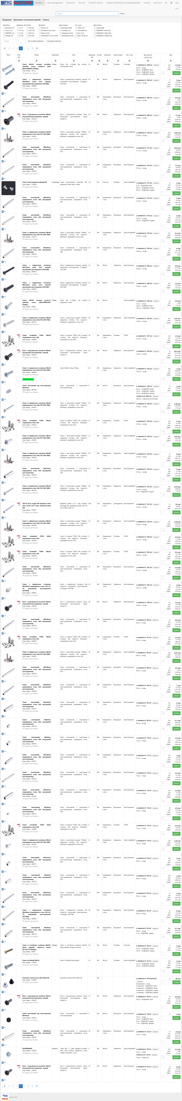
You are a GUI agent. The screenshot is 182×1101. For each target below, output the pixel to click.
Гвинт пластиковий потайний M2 (34, 182)
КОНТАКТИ (158, 3)
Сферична (66, 33)
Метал (44, 33)
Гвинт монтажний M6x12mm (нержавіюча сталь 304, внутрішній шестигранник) (36, 860)
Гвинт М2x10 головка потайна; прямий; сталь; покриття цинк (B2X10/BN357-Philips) (36, 66)
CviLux (8, 30)
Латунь (43, 28)
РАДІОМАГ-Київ (102, 30)
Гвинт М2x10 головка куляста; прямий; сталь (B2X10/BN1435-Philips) (36, 302)
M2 (30, 36)
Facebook (147, 3)
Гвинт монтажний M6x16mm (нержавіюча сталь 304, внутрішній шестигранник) (36, 569)
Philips (54, 64)
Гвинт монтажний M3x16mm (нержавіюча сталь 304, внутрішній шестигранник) (36, 757)
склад (99, 28)
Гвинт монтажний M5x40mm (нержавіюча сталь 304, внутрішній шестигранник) (36, 167)
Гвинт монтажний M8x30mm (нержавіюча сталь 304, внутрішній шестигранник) (36, 149)
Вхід (177, 3)
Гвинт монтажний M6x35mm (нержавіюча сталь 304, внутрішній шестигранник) (36, 687)
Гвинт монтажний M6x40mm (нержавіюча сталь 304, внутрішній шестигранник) (36, 250)
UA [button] (177, 9)
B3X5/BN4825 (27, 1048)
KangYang (55, 182)
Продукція (6, 20)
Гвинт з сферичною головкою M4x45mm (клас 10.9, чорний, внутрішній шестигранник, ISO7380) (36, 82)
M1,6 (31, 30)
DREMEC (9, 33)
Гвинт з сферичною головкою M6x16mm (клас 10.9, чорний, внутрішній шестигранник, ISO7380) (36, 285)
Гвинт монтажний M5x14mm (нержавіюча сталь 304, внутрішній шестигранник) (36, 471)
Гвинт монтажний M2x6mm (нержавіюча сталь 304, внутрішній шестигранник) (36, 809)
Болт (79, 33)
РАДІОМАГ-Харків (103, 36)
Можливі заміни (28, 379)
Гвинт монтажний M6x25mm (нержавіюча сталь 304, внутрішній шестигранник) (36, 99)
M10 (30, 33)
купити (176, 73)
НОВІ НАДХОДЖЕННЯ (55, 3)
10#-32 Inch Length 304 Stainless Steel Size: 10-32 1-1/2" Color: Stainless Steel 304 (36, 506)
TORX (80, 28)
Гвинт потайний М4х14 (30, 960)
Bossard (9, 28)
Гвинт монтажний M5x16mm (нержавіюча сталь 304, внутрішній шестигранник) (36, 704)
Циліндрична (67, 36)
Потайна (65, 30)
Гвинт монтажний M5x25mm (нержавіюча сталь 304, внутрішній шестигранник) (36, 774)
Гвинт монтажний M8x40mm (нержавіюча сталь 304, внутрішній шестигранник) (36, 1033)
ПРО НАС (81, 3)
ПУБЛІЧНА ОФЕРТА (96, 3)
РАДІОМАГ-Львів (102, 33)
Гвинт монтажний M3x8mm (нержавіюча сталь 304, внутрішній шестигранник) (36, 930)
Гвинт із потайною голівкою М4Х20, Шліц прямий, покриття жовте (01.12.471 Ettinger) (36, 947)
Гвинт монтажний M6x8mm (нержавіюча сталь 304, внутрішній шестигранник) (36, 739)
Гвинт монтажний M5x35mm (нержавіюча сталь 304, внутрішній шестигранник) (36, 217)
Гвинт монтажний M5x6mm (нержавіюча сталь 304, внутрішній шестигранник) (36, 877)
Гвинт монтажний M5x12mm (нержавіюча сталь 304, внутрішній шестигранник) (36, 792)
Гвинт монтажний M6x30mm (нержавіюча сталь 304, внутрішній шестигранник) (36, 621)
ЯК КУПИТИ (70, 3)
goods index (13, 1097)
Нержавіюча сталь (48, 36)
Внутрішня (66, 28)
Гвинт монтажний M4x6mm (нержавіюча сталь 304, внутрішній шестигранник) (36, 722)
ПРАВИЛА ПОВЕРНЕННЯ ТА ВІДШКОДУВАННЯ (123, 3)
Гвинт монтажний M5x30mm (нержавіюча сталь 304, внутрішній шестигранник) (36, 669)
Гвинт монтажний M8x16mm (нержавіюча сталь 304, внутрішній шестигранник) (36, 200)
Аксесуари (81, 30)
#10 (30, 28)
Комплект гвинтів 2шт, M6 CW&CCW (35, 978)
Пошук (122, 14)
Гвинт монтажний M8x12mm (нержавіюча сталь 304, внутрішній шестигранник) (36, 895)
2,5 (20, 30)
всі (148, 57)
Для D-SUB (81, 36)
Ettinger (8, 36)
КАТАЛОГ (39, 3)
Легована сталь (47, 30)
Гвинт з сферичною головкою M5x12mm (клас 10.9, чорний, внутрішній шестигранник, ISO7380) (36, 267)
